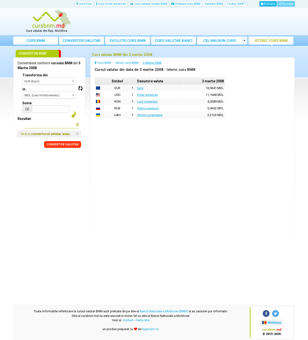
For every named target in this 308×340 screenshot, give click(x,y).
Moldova (271, 322)
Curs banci (173, 41)
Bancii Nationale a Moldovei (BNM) (164, 311)
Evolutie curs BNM (128, 41)
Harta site (142, 320)
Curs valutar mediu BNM (148, 4)
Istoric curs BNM (271, 41)
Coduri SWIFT (236, 4)
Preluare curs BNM (185, 4)
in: (24, 89)
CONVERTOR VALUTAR (62, 144)
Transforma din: (35, 75)
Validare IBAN (213, 4)
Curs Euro (84, 4)
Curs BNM (35, 41)
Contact (128, 320)
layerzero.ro (150, 329)
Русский (286, 4)
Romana (268, 4)
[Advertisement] (189, 22)
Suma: (27, 103)
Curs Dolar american (111, 4)
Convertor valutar (82, 41)
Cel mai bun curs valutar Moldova (220, 42)
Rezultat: (25, 119)
